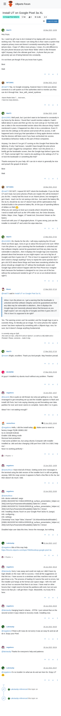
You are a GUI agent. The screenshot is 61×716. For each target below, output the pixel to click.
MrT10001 (10, 83)
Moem (8, 289)
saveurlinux (10, 423)
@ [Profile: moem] (5, 356)
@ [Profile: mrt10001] (6, 118)
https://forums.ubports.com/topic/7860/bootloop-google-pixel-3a (26, 550)
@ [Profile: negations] (6, 427)
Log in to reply (52, 21)
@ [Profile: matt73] (5, 87)
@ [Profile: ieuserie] (6, 397)
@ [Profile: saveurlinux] (7, 470)
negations (10, 393)
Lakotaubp (10, 543)
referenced (23, 689)
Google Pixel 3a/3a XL (11, 17)
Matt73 (8, 30)
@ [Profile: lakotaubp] (6, 571)
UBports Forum (22, 4)
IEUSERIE (10, 372)
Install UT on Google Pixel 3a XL (28, 293)
